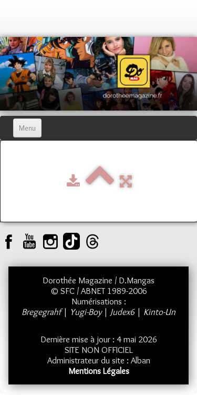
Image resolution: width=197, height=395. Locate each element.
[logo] (18, 21)
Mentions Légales (98, 371)
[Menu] (27, 127)
